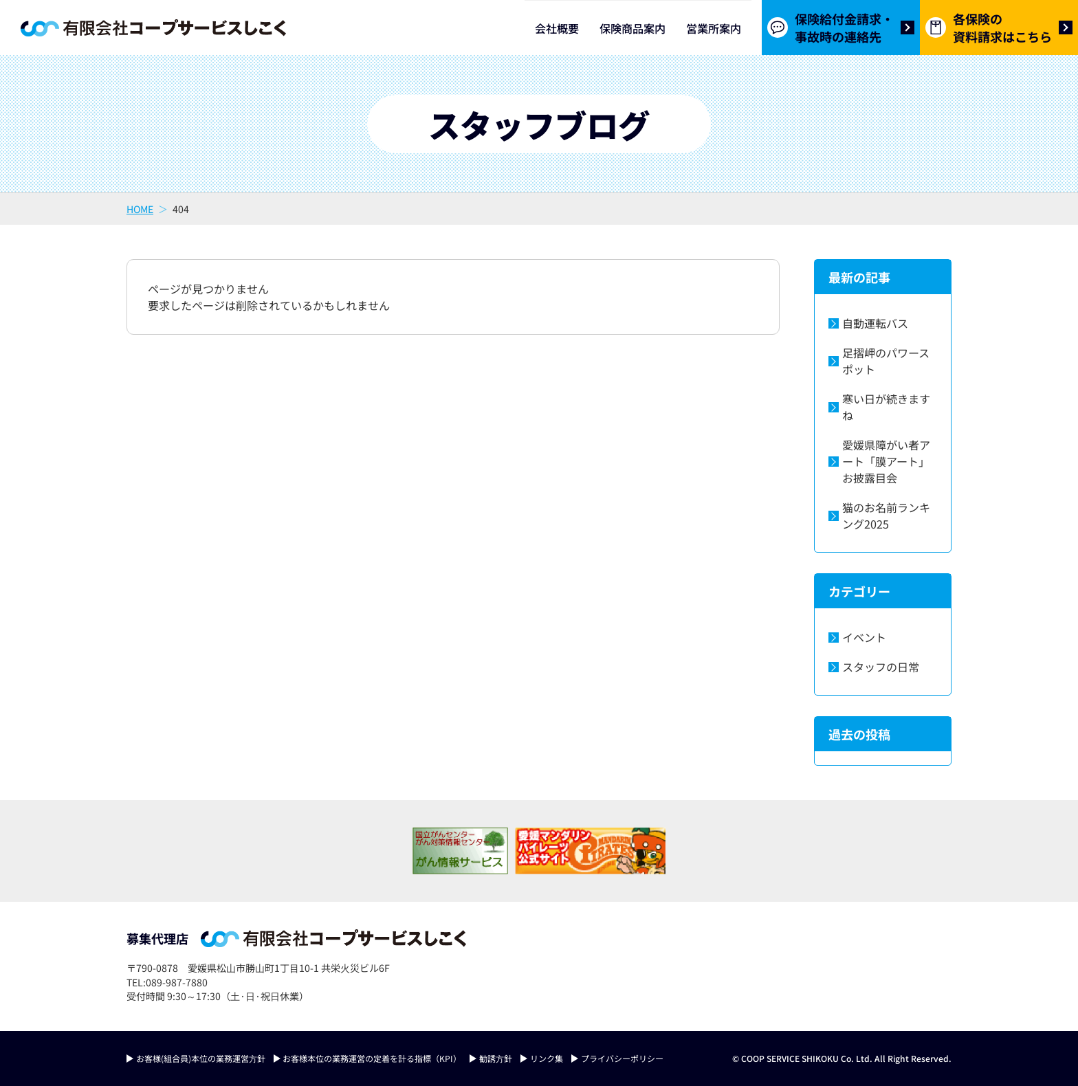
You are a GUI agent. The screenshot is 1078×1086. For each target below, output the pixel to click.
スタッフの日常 (880, 666)
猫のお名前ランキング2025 (886, 515)
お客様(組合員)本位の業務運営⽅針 (200, 1058)
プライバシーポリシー (622, 1058)
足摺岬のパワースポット (886, 360)
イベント (864, 637)
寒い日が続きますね (886, 406)
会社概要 (557, 28)
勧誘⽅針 (495, 1058)
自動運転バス (875, 323)
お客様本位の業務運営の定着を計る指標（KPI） (372, 1058)
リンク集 (546, 1058)
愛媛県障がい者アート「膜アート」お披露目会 (886, 461)
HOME (139, 209)
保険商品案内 (633, 28)
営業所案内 (713, 28)
